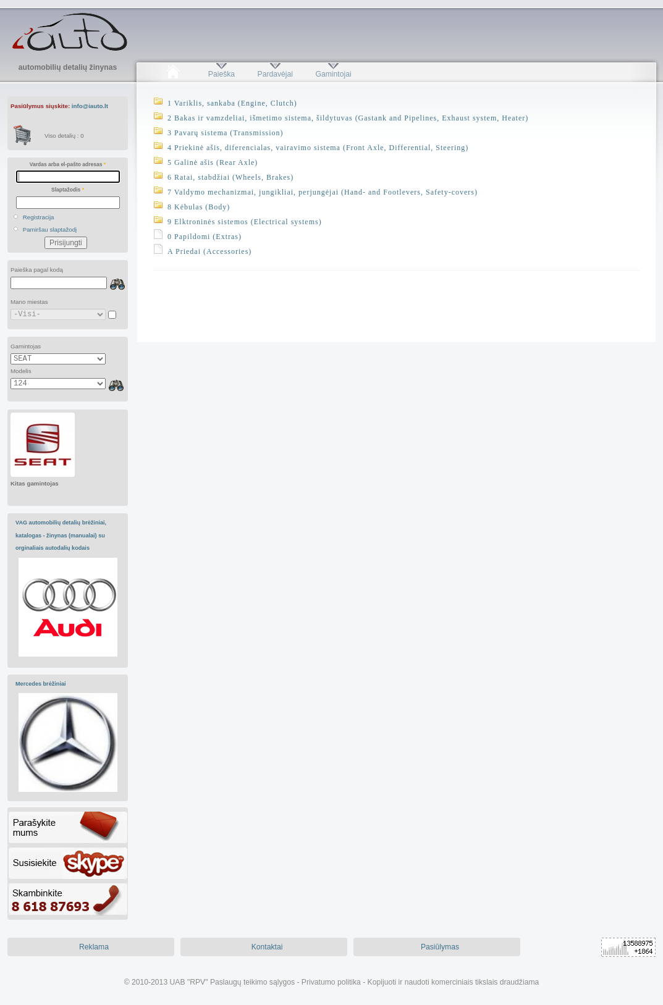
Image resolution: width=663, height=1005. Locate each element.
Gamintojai (333, 74)
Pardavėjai (275, 74)
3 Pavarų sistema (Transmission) (225, 132)
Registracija (38, 217)
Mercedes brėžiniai (40, 684)
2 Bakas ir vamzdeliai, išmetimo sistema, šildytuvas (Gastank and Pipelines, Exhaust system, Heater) (347, 118)
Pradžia (172, 74)
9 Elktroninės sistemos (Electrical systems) (244, 221)
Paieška (221, 74)
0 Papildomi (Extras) (204, 236)
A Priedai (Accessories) (209, 251)
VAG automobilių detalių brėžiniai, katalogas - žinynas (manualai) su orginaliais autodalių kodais (60, 535)
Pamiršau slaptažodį (50, 229)
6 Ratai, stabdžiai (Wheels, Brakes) (230, 177)
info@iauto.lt (90, 106)
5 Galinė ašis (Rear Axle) (212, 162)
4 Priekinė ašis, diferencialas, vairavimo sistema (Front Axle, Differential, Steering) (317, 147)
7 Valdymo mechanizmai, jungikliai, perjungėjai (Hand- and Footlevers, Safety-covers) (322, 192)
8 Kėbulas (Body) (198, 207)
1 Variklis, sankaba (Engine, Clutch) (232, 103)
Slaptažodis (67, 190)
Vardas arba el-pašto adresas (68, 164)
